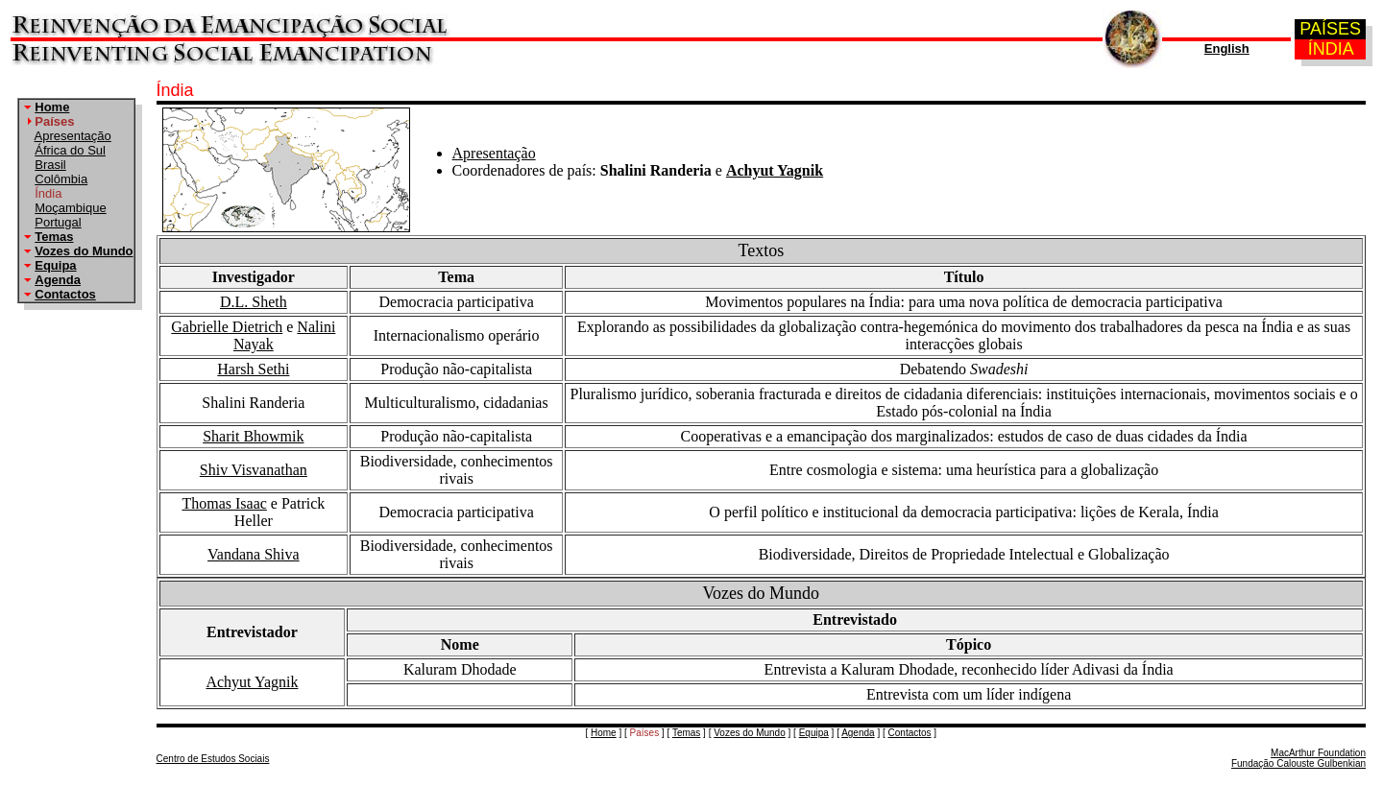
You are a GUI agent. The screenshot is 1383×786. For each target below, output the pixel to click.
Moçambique (70, 208)
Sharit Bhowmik (253, 436)
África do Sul (70, 150)
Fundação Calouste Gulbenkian (1298, 763)
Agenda (58, 280)
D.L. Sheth (253, 302)
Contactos (65, 294)
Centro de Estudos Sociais (213, 758)
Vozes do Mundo (84, 251)
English (1227, 48)
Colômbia (61, 179)
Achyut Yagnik (774, 170)
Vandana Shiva (253, 554)
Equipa (55, 265)
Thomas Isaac (224, 503)
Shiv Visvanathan (253, 470)
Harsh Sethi (253, 369)
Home (52, 107)
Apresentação (73, 136)
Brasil (50, 164)
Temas (54, 236)
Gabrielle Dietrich (226, 327)
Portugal (58, 222)
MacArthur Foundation (1318, 753)
